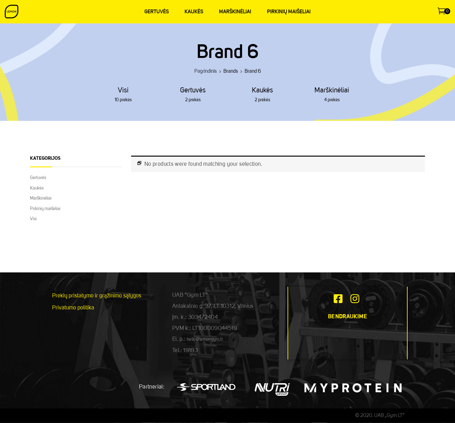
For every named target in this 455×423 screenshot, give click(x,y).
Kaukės (262, 90)
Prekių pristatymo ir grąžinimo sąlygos (96, 296)
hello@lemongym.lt (205, 339)
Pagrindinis (205, 71)
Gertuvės (193, 90)
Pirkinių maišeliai (45, 209)
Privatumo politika (73, 308)
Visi (123, 90)
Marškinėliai (331, 90)
